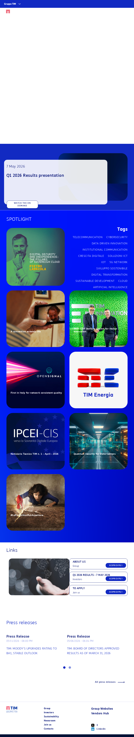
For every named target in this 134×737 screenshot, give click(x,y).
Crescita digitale (91, 255)
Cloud (123, 280)
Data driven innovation (110, 243)
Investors (49, 712)
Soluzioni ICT (118, 255)
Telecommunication (88, 237)
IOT (103, 262)
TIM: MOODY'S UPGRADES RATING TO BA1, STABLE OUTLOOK (31, 651)
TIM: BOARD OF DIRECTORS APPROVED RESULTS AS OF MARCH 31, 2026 (93, 651)
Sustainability (51, 716)
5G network (119, 262)
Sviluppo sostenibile (112, 268)
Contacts (49, 728)
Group (47, 708)
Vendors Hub (100, 713)
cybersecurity (117, 237)
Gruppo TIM (10, 4)
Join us (47, 724)
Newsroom (49, 720)
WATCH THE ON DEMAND (22, 204)
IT (120, 12)
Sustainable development (95, 280)
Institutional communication (105, 249)
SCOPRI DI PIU (116, 565)
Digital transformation (110, 274)
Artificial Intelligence (110, 287)
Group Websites (102, 708)
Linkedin (98, 729)
